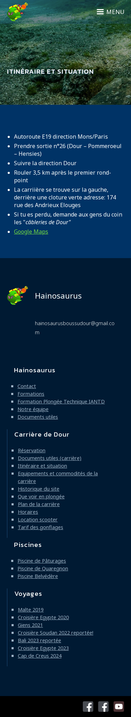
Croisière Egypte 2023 (43, 648)
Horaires (28, 512)
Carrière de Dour (42, 434)
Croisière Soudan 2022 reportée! (55, 632)
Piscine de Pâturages (41, 560)
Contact (26, 386)
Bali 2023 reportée (39, 640)
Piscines (28, 545)
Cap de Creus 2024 (39, 655)
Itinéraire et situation (42, 465)
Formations (30, 393)
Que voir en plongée (41, 496)
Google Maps (31, 231)
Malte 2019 (31, 609)
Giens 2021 (30, 625)
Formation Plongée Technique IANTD (61, 401)
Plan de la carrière (39, 504)
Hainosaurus (44, 295)
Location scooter (38, 519)
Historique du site (38, 488)
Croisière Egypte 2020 (43, 617)
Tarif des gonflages (40, 527)
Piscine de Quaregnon (42, 568)
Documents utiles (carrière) (49, 458)
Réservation (31, 450)
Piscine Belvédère (37, 576)
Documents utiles (37, 417)
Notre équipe (33, 409)
